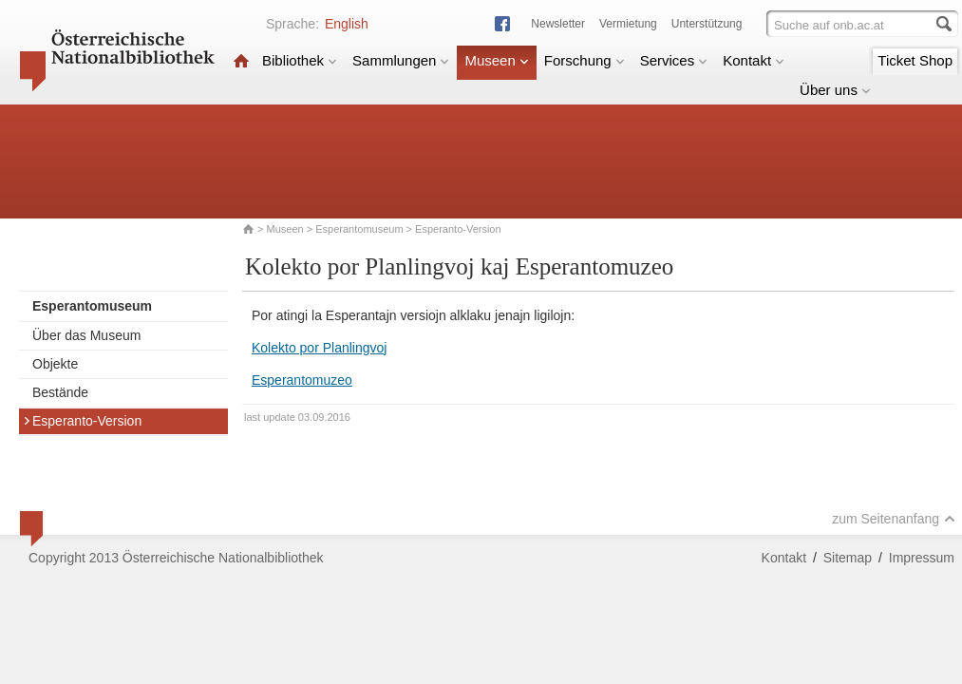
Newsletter (558, 23)
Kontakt (753, 60)
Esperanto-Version (82, 420)
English (346, 23)
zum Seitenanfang (893, 518)
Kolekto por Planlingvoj (319, 347)
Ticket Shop (915, 60)
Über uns (835, 90)
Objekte (55, 363)
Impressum (921, 557)
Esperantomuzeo (302, 380)
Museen (496, 60)
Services (674, 60)
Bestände (60, 392)
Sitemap (847, 557)
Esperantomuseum (359, 229)
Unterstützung (707, 23)
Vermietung (628, 23)
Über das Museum (86, 335)
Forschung (584, 60)
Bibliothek (299, 60)
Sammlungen (400, 60)
